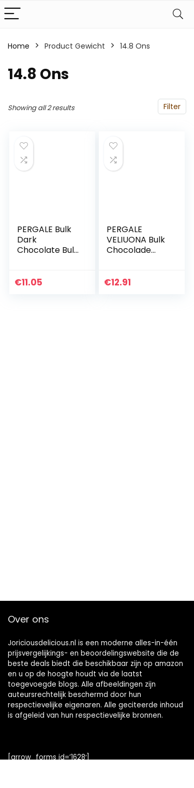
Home (18, 46)
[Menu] (12, 14)
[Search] (178, 14)
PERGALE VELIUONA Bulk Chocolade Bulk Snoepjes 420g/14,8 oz (136, 250)
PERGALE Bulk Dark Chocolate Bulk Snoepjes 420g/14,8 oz (48, 250)
